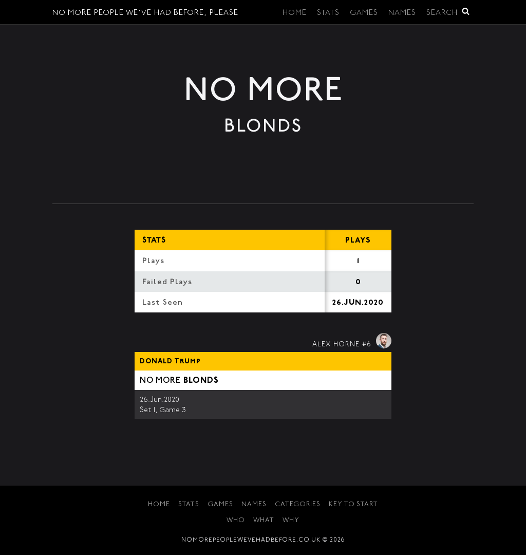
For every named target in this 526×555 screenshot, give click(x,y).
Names (402, 13)
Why (291, 520)
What (263, 520)
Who (236, 520)
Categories (298, 505)
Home (295, 13)
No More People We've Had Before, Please (145, 13)
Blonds (201, 381)
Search (447, 12)
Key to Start (353, 505)
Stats (328, 13)
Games (364, 13)
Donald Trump (170, 361)
